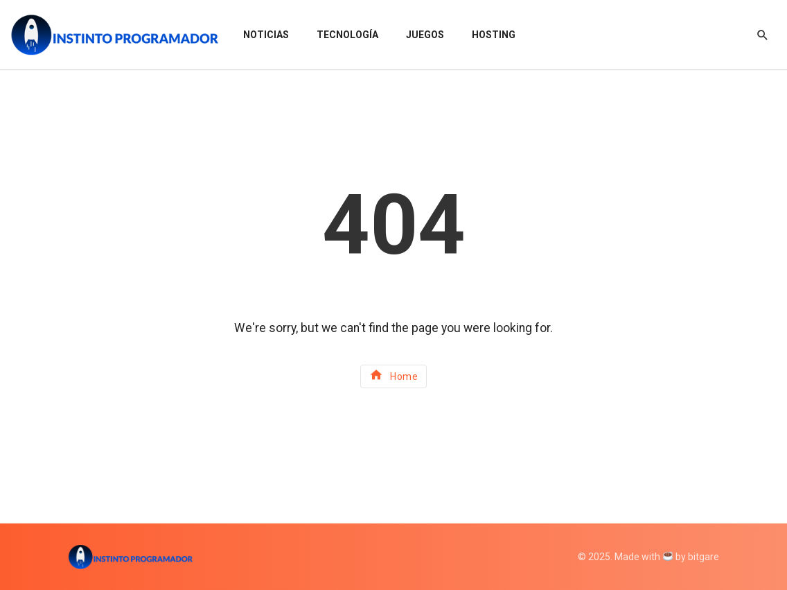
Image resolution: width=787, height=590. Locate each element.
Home (393, 374)
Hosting (493, 34)
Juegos (425, 34)
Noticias (266, 34)
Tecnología (347, 34)
